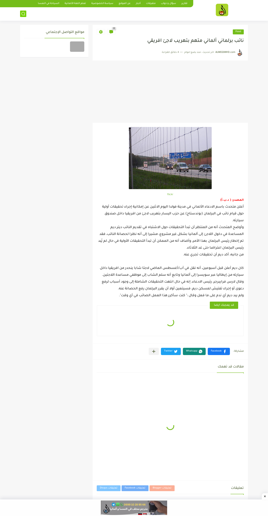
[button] (219, 351)
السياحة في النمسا (48, 3)
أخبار (138, 3)
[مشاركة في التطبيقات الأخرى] (154, 351)
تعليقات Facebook (135, 488)
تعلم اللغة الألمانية (75, 3)
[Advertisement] (170, 92)
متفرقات (151, 3)
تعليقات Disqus (108, 488)
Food (238, 31)
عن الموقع (124, 3)
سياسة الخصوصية (102, 3)
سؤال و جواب (168, 3)
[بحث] (23, 14)
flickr (170, 194)
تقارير (184, 3)
